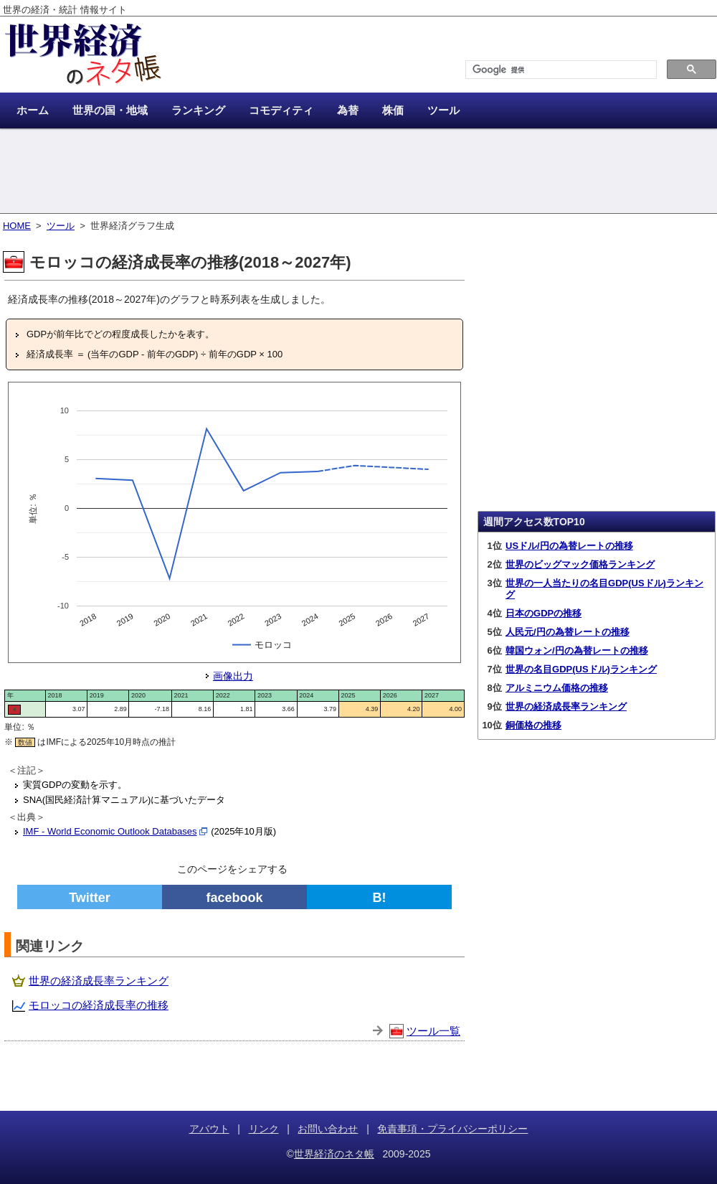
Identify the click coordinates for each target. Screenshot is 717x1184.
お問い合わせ (328, 1128)
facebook (234, 898)
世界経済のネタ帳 (334, 1154)
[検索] (560, 70)
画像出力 (233, 676)
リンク (264, 1128)
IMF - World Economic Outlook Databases (110, 831)
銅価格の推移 (533, 725)
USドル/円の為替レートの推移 (569, 545)
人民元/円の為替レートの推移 (567, 631)
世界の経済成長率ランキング (98, 980)
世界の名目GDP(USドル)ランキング (581, 669)
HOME (17, 225)
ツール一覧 (433, 1031)
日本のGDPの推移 (543, 613)
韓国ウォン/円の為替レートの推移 (576, 650)
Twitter (89, 898)
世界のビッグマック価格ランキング (580, 564)
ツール (61, 225)
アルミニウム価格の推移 (556, 687)
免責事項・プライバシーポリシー (452, 1128)
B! (379, 898)
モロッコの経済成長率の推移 (98, 1005)
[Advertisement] (358, 172)
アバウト (209, 1128)
